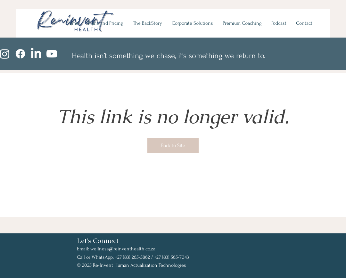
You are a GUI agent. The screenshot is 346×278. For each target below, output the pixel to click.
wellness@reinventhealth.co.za (122, 249)
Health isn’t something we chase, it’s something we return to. (168, 55)
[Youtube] (51, 54)
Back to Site (173, 145)
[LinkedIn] (36, 54)
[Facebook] (20, 54)
